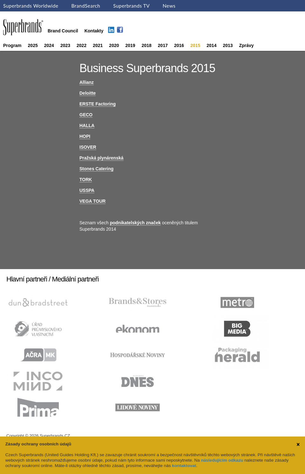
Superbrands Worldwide (30, 6)
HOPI (84, 136)
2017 (163, 45)
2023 (65, 45)
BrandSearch (85, 6)
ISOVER (87, 147)
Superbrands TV (131, 6)
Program (12, 45)
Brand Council (63, 30)
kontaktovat (184, 465)
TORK (85, 179)
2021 (98, 45)
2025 (33, 45)
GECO (85, 114)
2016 (179, 45)
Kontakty (94, 30)
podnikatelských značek (135, 222)
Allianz (86, 82)
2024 (49, 45)
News (169, 6)
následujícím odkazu (222, 460)
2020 (114, 45)
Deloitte (87, 93)
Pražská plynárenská (101, 157)
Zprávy (246, 45)
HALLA (86, 125)
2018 (147, 45)
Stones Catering (96, 168)
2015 (195, 45)
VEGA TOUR (92, 201)
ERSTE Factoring (97, 103)
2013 (228, 45)
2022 (81, 45)
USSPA (86, 190)
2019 (130, 45)
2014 (211, 45)
